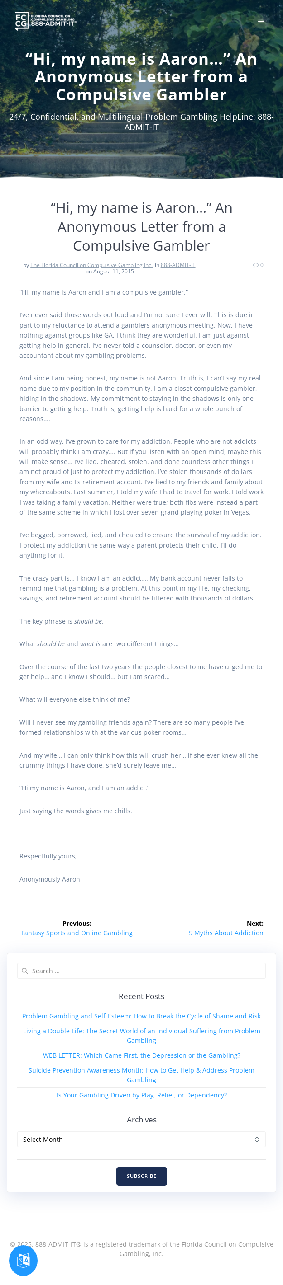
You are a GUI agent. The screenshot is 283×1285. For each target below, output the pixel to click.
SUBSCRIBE (142, 1176)
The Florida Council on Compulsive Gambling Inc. (91, 265)
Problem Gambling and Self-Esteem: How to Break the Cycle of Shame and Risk (141, 1016)
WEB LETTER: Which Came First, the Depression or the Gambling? (141, 1055)
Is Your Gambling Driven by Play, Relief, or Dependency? (142, 1095)
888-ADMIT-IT (178, 265)
